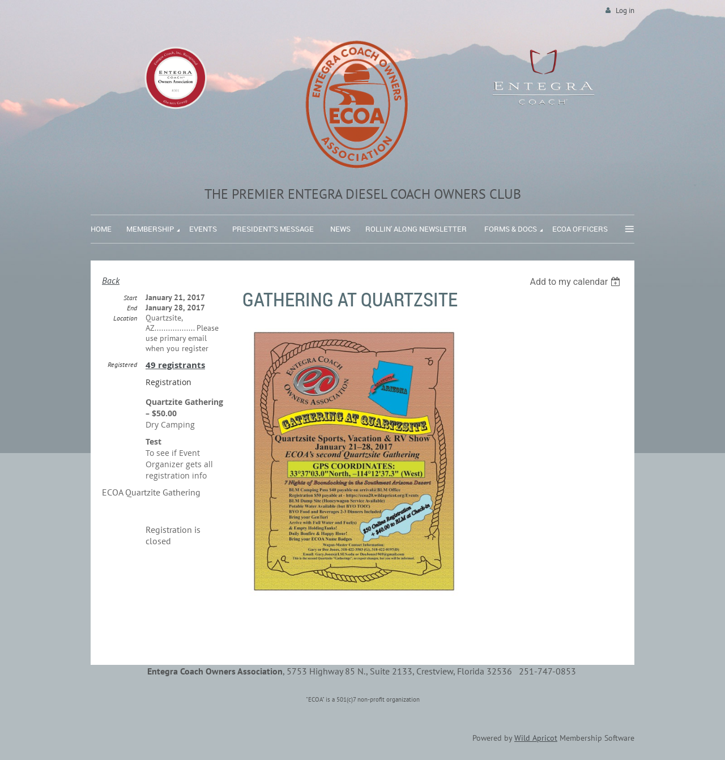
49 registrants (175, 365)
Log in (625, 10)
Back (111, 280)
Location (125, 318)
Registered (122, 364)
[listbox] (576, 282)
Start (130, 297)
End (132, 308)
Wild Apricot (535, 738)
